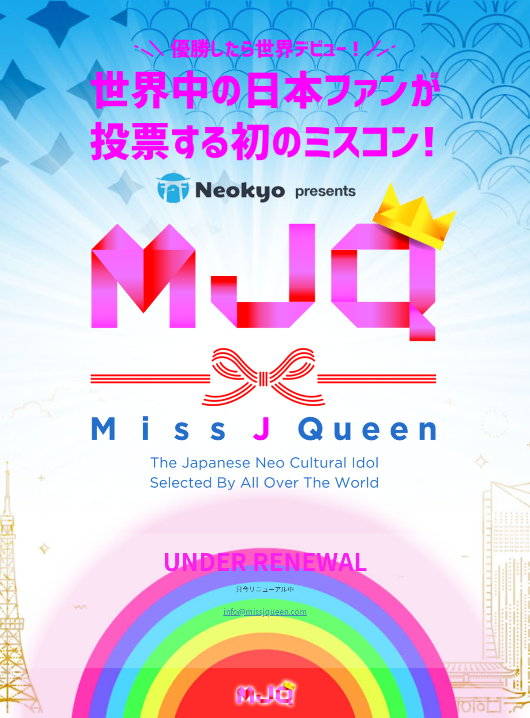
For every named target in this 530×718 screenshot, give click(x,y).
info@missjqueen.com (265, 611)
